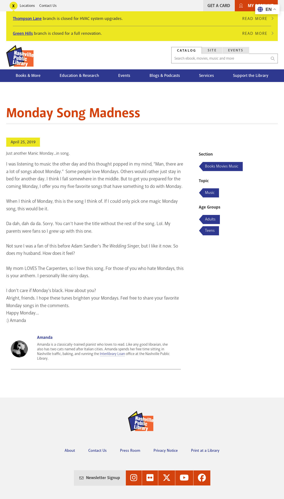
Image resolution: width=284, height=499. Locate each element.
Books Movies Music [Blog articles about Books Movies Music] (221, 166)
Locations (27, 5)
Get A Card (218, 5)
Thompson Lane (27, 18)
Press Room (130, 450)
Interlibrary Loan (112, 353)
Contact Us (48, 5)
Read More (256, 18)
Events (124, 75)
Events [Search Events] (236, 50)
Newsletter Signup (103, 477)
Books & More (28, 75)
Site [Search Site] (212, 50)
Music (210, 192)
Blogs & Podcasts (165, 75)
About (70, 450)
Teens (210, 230)
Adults (210, 219)
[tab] (186, 50)
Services (206, 75)
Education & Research (79, 75)
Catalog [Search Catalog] (186, 50)
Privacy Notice (166, 450)
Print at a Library (205, 450)
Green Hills (23, 33)
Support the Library (250, 75)
